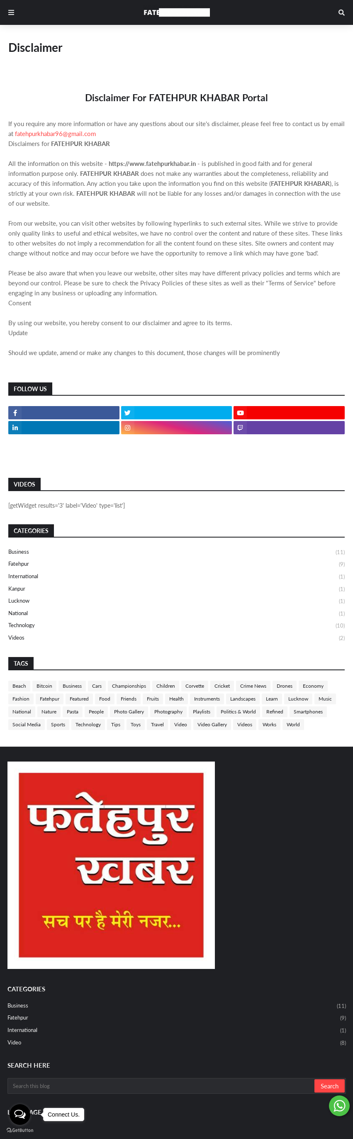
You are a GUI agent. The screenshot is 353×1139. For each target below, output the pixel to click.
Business (176, 552)
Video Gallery (212, 724)
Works (269, 724)
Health (176, 699)
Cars (97, 686)
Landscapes (243, 699)
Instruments (207, 699)
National (176, 614)
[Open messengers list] (20, 1114)
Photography (168, 711)
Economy (313, 686)
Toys (136, 724)
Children (165, 686)
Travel (157, 724)
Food (104, 699)
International (176, 577)
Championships (129, 686)
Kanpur (176, 589)
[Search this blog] (161, 1086)
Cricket (222, 686)
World (293, 724)
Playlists (201, 711)
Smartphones (308, 711)
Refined (274, 711)
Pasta (72, 711)
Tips (115, 724)
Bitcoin (44, 686)
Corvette (194, 686)
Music (325, 699)
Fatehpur (176, 564)
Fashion (20, 699)
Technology (176, 626)
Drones (284, 686)
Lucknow (176, 601)
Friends (128, 699)
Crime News (253, 686)
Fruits (153, 699)
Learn (272, 699)
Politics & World (238, 711)
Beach (19, 686)
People (96, 711)
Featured (79, 699)
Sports (58, 724)
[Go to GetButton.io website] (20, 1130)
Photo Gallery (129, 711)
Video (180, 724)
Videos (176, 638)
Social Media (26, 724)
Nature (48, 711)
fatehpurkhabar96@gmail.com (55, 133)
